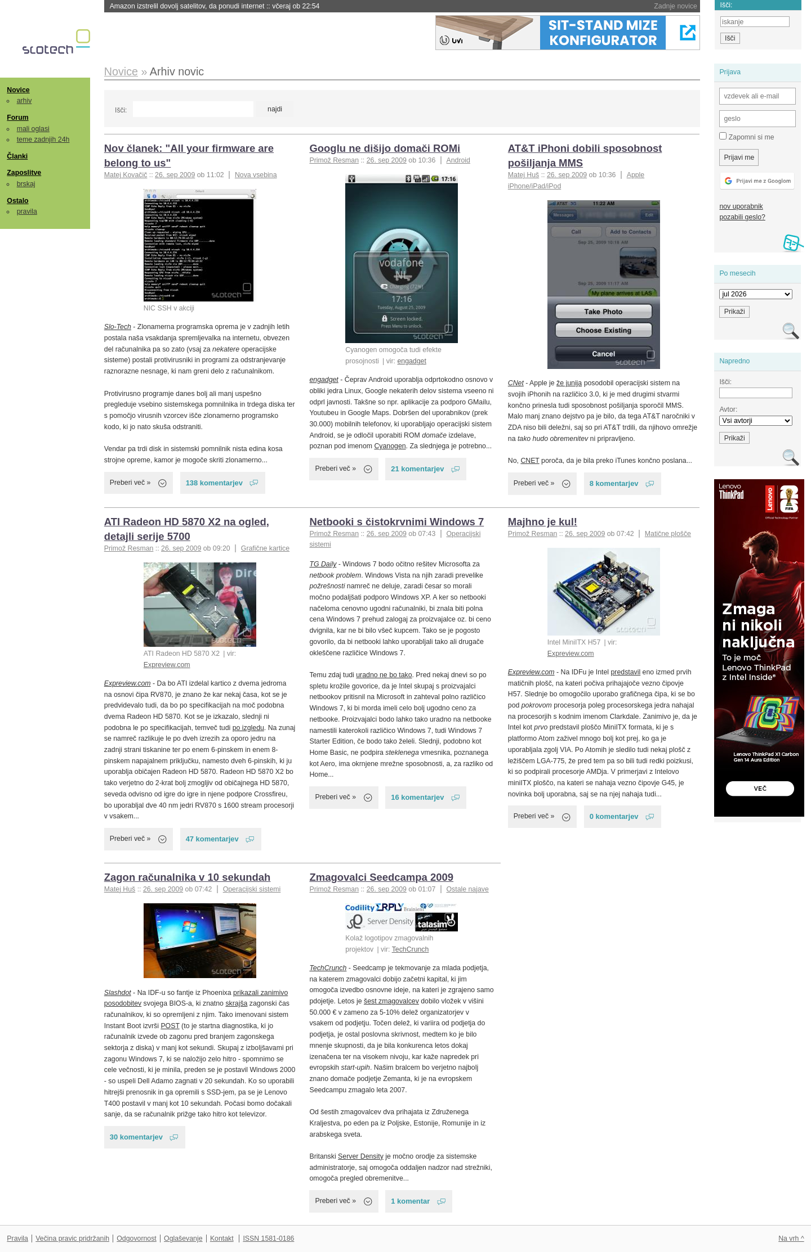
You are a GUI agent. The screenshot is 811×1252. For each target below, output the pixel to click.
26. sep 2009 (175, 175)
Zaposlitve (24, 173)
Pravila (17, 1238)
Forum (17, 117)
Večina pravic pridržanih (72, 1238)
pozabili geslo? (742, 217)
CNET (529, 461)
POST (170, 1026)
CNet (516, 383)
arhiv (24, 101)
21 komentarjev (417, 469)
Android (458, 160)
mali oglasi (33, 129)
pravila (27, 211)
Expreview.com (167, 665)
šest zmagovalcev (391, 1001)
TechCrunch (410, 949)
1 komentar (410, 1201)
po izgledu (248, 728)
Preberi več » (130, 483)
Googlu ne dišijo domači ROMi (384, 148)
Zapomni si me (746, 136)
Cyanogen (390, 446)
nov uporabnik (741, 206)
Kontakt (222, 1238)
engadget (411, 361)
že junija (569, 383)
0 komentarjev (614, 816)
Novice (18, 90)
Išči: (121, 110)
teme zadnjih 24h (43, 139)
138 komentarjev (214, 483)
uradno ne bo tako (384, 675)
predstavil (625, 672)
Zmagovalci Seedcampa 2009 (381, 877)
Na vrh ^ (791, 1238)
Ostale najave (467, 889)
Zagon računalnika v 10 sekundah (187, 877)
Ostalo (17, 201)
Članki (17, 156)
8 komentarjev (614, 483)
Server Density (361, 1156)
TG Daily (322, 564)
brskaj (26, 184)
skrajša (236, 1003)
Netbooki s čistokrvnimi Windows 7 (396, 522)
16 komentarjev (417, 797)
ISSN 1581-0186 (268, 1238)
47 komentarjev (212, 839)
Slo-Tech (117, 327)
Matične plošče (668, 534)
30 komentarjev (136, 1137)
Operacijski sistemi (252, 889)
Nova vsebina (256, 175)
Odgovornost (137, 1238)
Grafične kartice (265, 548)
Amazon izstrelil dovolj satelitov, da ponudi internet (215, 6)
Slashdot (117, 993)
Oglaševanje (183, 1238)
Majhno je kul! (542, 522)
